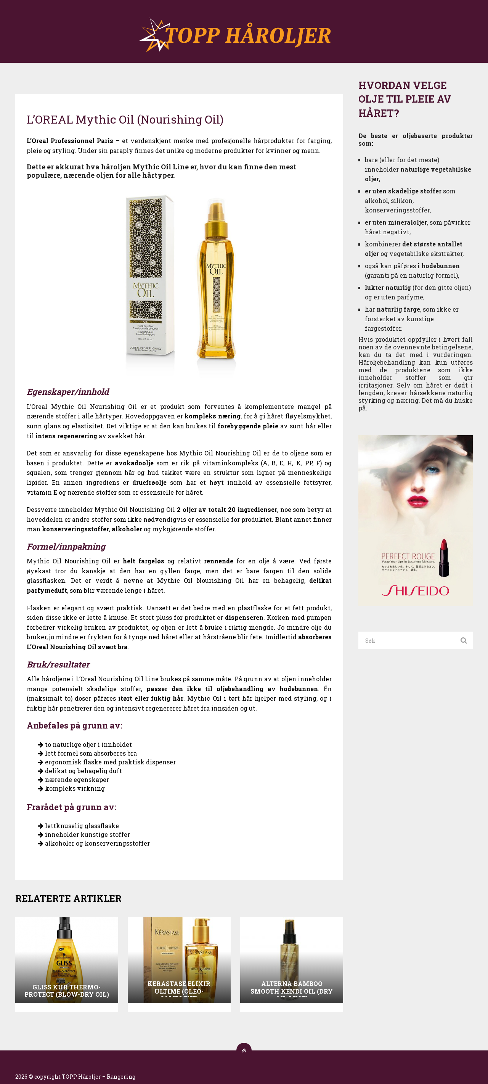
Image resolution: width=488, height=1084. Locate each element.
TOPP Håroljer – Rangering (98, 1076)
